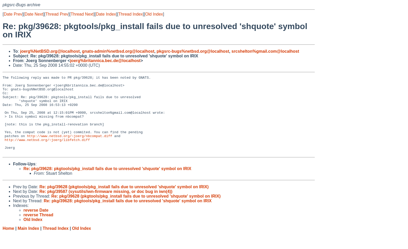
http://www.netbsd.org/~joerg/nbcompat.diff (69, 148)
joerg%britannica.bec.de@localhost (105, 60)
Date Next (33, 14)
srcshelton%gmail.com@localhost (265, 51)
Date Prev (13, 14)
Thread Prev (57, 14)
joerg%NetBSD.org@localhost (50, 51)
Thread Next (82, 14)
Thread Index (130, 14)
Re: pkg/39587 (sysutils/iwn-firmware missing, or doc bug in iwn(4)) (105, 207)
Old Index (154, 14)
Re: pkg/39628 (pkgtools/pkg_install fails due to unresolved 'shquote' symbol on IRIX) (123, 202)
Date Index (106, 14)
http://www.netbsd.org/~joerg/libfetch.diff (47, 153)
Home (8, 244)
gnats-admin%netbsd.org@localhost (118, 51)
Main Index (28, 244)
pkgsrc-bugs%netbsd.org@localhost (193, 51)
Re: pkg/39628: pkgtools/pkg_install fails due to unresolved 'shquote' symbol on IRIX (107, 184)
